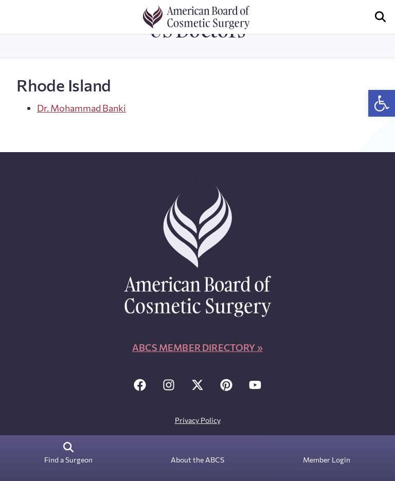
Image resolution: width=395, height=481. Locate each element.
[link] (381, 103)
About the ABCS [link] (197, 459)
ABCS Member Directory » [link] (197, 347)
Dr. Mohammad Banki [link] (81, 108)
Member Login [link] (326, 459)
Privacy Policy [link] (198, 420)
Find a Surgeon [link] (68, 459)
